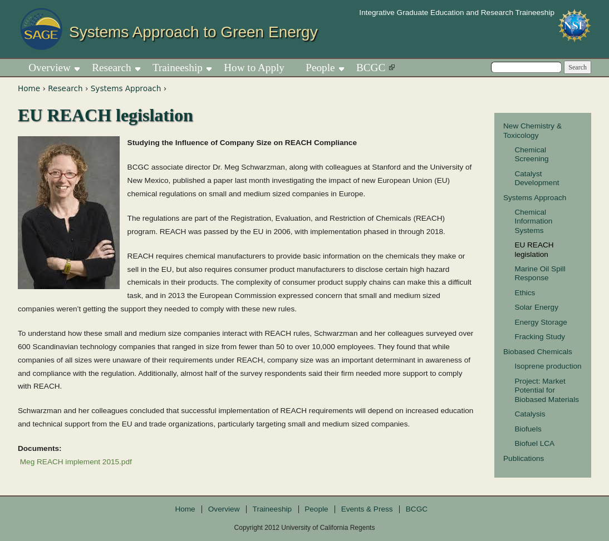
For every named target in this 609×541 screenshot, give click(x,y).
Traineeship (178, 67)
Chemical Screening (531, 154)
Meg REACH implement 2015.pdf (76, 462)
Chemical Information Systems (533, 221)
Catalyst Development (536, 178)
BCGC (370, 67)
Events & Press (367, 509)
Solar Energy (536, 307)
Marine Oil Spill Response (539, 273)
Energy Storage (540, 322)
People (320, 67)
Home (29, 88)
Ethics (524, 293)
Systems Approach (126, 88)
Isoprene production (547, 366)
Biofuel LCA (534, 443)
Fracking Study (539, 336)
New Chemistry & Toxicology (532, 130)
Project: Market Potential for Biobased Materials (546, 390)
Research (65, 88)
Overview (49, 67)
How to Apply (254, 67)
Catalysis (529, 414)
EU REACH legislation (533, 249)
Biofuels (527, 429)
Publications (523, 458)
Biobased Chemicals (537, 352)
